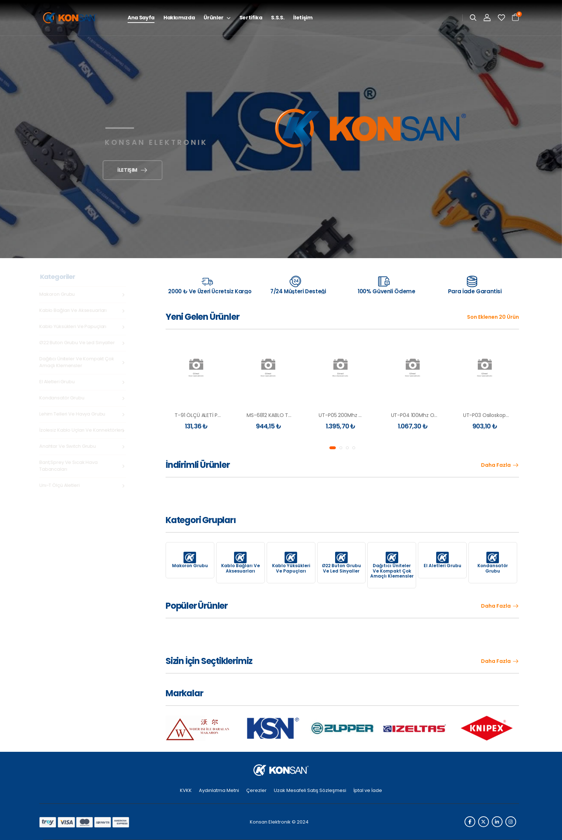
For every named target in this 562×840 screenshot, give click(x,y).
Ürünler (214, 17)
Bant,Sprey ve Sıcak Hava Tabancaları (70, 466)
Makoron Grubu (58, 294)
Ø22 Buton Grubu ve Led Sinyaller (78, 342)
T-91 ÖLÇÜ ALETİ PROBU (202, 415)
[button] (333, 448)
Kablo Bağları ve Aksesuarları (74, 310)
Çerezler (256, 790)
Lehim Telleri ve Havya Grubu (73, 413)
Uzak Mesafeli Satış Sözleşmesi (310, 790)
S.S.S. (277, 17)
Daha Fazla (496, 465)
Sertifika (250, 17)
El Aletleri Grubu (58, 381)
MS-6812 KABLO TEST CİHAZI (280, 415)
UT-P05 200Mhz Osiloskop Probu (358, 415)
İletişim (302, 17)
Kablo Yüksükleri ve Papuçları (74, 326)
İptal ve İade (367, 790)
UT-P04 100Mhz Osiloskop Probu (430, 415)
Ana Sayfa (141, 17)
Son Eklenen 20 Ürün (493, 317)
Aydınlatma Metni (219, 790)
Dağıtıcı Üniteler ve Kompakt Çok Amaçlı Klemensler (78, 362)
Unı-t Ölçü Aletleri (61, 485)
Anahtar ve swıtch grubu (69, 446)
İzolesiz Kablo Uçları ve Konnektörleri (83, 430)
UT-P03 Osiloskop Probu (492, 415)
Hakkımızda (179, 17)
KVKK (186, 790)
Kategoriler (58, 276)
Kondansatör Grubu (63, 397)
